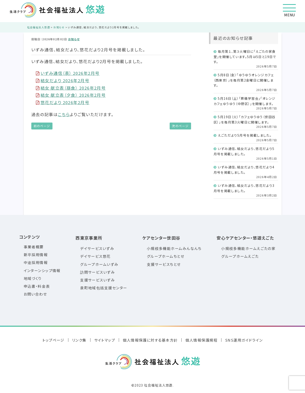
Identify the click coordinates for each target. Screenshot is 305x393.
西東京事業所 (89, 238)
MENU (289, 11)
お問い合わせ (35, 294)
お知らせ (74, 39)
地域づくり (33, 278)
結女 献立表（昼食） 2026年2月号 (71, 88)
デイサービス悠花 (95, 256)
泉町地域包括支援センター (103, 287)
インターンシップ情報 (42, 270)
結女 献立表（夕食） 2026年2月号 (71, 95)
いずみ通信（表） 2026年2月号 (68, 73)
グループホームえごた (240, 256)
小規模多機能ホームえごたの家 (248, 248)
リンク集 (79, 340)
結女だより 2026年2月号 (63, 80)
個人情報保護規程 (201, 340)
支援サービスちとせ (164, 264)
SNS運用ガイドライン (244, 340)
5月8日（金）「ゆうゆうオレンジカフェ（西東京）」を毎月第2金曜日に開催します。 (244, 80)
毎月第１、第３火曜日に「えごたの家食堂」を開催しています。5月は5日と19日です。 (245, 56)
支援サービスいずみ (97, 280)
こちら (64, 114)
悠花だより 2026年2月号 (63, 102)
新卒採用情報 (36, 254)
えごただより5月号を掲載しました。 (245, 135)
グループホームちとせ (165, 256)
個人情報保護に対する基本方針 (150, 340)
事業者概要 (34, 246)
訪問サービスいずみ (97, 272)
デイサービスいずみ (97, 248)
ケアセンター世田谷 (161, 238)
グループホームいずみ (99, 264)
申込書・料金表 (37, 286)
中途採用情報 (36, 262)
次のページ (180, 126)
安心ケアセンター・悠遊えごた (245, 238)
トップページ (53, 340)
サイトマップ (104, 340)
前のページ (42, 126)
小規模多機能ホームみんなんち (174, 248)
